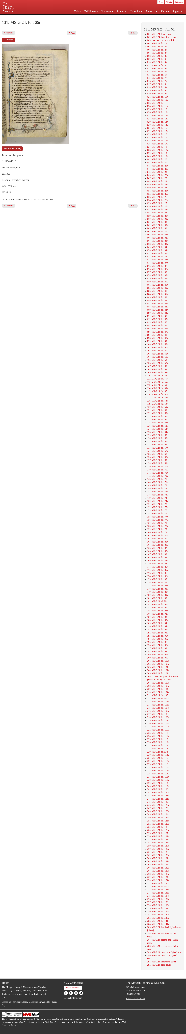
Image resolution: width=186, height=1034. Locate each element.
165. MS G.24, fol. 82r (157, 548)
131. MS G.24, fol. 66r (157, 441)
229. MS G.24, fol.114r (157, 752)
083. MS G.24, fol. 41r (157, 291)
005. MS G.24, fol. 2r (156, 46)
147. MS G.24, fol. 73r (157, 491)
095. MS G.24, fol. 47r (157, 328)
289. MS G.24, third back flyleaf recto (164, 952)
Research (151, 11)
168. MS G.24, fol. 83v (157, 557)
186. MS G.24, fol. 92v (157, 614)
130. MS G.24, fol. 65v (157, 438)
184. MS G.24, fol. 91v (157, 607)
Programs (107, 11)
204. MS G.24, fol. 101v (158, 670)
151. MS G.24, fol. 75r (157, 504)
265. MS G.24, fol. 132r (158, 864)
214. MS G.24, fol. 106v (158, 705)
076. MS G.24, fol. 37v (157, 269)
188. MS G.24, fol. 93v (157, 620)
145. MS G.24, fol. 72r (157, 485)
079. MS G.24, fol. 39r (157, 278)
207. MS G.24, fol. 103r (158, 683)
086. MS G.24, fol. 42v (157, 300)
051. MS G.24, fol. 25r (157, 191)
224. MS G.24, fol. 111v (158, 736)
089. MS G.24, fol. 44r (157, 310)
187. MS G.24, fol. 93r (157, 617)
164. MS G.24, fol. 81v (157, 545)
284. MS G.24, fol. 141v (158, 924)
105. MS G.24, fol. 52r (157, 360)
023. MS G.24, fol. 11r (157, 103)
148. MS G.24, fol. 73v (157, 494)
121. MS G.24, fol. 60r (157, 410)
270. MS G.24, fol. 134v (158, 880)
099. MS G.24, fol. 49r (157, 341)
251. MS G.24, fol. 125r (158, 820)
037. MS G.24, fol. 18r (157, 147)
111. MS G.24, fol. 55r (157, 379)
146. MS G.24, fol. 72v (157, 488)
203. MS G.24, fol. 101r (158, 667)
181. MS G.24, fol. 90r (157, 598)
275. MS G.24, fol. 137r (158, 896)
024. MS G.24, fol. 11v (157, 106)
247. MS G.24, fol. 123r (158, 808)
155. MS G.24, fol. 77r (157, 517)
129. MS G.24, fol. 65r (157, 435)
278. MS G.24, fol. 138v (158, 905)
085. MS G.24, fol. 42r (157, 297)
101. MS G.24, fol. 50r (157, 347)
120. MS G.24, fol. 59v (157, 407)
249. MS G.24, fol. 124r (158, 814)
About (165, 11)
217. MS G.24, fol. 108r (158, 714)
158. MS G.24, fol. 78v (157, 526)
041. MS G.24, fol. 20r (157, 159)
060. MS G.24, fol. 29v (157, 219)
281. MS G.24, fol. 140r (158, 914)
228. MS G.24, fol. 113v (158, 748)
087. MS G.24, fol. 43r (157, 303)
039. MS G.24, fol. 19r (157, 153)
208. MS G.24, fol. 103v (158, 686)
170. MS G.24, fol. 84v (157, 563)
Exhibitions (91, 11)
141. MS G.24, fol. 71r (157, 473)
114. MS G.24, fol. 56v (157, 388)
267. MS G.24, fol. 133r (158, 871)
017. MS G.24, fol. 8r (156, 84)
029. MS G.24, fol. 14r (157, 122)
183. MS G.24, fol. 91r (157, 604)
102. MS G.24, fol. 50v (157, 350)
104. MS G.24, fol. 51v (157, 357)
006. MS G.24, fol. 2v (157, 50)
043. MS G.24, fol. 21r (157, 165)
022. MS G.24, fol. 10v (157, 100)
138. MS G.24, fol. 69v (157, 463)
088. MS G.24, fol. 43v (157, 306)
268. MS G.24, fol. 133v (158, 874)
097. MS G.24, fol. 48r (157, 335)
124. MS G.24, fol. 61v (157, 419)
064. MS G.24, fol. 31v (157, 231)
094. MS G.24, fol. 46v (157, 325)
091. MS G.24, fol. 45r (157, 316)
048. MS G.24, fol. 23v (157, 181)
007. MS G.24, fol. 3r (156, 53)
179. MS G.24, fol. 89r (157, 592)
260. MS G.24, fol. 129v (158, 849)
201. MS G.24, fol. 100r (158, 661)
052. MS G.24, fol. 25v (157, 194)
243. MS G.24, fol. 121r (158, 795)
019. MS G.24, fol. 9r (156, 90)
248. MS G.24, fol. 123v (158, 811)
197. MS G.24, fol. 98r (157, 648)
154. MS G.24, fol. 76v (157, 513)
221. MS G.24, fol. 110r (158, 726)
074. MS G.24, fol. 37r (157, 263)
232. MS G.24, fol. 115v (158, 761)
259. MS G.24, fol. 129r (158, 845)
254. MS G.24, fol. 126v (158, 830)
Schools (121, 11)
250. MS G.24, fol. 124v (158, 817)
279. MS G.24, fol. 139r (158, 908)
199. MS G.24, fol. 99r (157, 654)
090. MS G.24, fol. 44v (157, 313)
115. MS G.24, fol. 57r (157, 391)
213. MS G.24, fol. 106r (158, 701)
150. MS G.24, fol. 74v (157, 501)
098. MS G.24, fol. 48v (157, 338)
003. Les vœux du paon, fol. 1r (161, 40)
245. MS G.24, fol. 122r (158, 802)
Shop (161, 2)
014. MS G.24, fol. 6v (157, 75)
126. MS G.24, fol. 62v (157, 426)
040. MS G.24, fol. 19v (157, 156)
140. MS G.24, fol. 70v (157, 469)
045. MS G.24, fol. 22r (157, 172)
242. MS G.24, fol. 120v (158, 792)
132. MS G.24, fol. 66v (157, 444)
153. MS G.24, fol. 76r (157, 510)
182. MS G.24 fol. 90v (157, 601)
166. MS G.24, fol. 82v (157, 551)
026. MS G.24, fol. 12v (157, 112)
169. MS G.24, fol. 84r (157, 560)
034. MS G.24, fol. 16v (157, 137)
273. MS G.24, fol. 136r (158, 889)
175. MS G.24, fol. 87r (157, 579)
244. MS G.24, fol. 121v (158, 799)
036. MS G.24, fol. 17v (157, 143)
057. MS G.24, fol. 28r (157, 209)
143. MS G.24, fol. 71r (157, 479)
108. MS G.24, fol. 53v (157, 369)
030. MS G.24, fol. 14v (157, 125)
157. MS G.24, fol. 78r (157, 523)
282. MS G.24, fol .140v (158, 918)
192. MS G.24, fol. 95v (157, 632)
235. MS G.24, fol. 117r (158, 770)
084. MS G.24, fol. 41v (157, 294)
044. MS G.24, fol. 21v (157, 169)
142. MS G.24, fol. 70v (157, 476)
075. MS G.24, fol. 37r (157, 266)
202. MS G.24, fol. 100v (158, 664)
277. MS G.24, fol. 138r (158, 902)
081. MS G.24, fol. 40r (157, 285)
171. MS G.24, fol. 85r (157, 567)
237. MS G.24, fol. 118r (158, 777)
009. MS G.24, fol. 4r (156, 59)
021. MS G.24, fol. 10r (157, 97)
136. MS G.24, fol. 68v (157, 457)
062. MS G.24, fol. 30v (157, 225)
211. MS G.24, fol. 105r (158, 695)
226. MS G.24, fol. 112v (158, 742)
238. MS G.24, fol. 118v (158, 780)
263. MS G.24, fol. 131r (158, 858)
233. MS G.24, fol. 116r (158, 764)
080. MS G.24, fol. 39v (157, 281)
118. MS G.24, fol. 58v (157, 401)
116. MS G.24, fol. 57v (157, 394)
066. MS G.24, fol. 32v (157, 238)
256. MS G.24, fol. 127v (158, 836)
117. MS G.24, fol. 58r (157, 397)
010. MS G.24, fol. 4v (157, 62)
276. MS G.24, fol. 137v (158, 899)
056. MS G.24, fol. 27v (157, 206)
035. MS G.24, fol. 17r (157, 140)
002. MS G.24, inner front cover (161, 37)
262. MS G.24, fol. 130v (158, 855)
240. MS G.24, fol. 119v (158, 786)
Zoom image (8, 40)
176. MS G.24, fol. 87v (157, 582)
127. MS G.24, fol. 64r (157, 429)
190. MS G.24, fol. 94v (157, 626)
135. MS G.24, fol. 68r (157, 454)
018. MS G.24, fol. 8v (157, 87)
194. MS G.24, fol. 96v (157, 639)
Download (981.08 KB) (12, 149)
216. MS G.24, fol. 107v (158, 711)
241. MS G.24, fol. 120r (158, 789)
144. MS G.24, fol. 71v (157, 482)
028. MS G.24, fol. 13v (157, 118)
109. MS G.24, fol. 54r (157, 372)
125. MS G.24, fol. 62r (157, 422)
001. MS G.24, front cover (159, 34)
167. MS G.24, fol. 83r (157, 554)
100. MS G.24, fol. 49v (157, 344)
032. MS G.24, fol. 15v (157, 131)
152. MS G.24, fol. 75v (157, 507)
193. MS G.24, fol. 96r (157, 636)
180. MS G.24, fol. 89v (157, 595)
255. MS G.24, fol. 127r (158, 833)
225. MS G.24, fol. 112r (158, 739)
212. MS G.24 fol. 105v (158, 698)
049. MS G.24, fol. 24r (157, 184)
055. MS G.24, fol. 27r (157, 203)
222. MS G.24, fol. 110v (158, 730)
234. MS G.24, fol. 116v (158, 767)
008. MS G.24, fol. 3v (157, 56)
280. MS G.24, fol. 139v (158, 911)
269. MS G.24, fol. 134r (158, 877)
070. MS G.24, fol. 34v (157, 250)
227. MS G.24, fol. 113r (158, 745)
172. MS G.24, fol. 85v (157, 570)
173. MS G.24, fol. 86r (157, 573)
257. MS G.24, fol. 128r (158, 839)
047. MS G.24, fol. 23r (157, 178)
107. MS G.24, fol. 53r (157, 366)
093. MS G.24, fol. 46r (157, 322)
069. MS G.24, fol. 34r (157, 247)
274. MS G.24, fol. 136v (158, 893)
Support (177, 11)
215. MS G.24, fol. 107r (158, 708)
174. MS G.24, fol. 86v (157, 576)
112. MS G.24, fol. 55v (157, 382)
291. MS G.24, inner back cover (161, 961)
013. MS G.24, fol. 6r (156, 71)
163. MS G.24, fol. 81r (157, 542)
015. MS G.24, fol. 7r (156, 78)
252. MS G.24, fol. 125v (158, 824)
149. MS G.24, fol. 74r (157, 498)
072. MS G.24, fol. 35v (157, 256)
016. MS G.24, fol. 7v (157, 81)
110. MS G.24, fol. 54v (157, 375)
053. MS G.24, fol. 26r (157, 197)
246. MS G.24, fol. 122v (158, 805)
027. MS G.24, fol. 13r (157, 115)
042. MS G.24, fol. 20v (157, 162)
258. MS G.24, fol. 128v (158, 842)
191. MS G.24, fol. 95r (157, 629)
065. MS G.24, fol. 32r (157, 234)
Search (179, 2)
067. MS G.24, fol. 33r (157, 241)
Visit (77, 11)
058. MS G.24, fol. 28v (157, 212)
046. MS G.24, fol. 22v (157, 175)
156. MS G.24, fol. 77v (157, 520)
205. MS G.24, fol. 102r (158, 673)
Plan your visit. (63, 16)
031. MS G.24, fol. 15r (157, 128)
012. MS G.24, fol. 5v (157, 68)
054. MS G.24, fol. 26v (157, 200)
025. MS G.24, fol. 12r (157, 109)
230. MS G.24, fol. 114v (158, 755)
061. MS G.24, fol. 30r (157, 222)
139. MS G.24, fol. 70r (157, 466)
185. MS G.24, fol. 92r (157, 610)
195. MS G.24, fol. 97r (157, 642)
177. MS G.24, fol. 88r (157, 585)
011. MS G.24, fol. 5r (156, 65)
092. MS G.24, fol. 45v (157, 319)
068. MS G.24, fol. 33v (157, 244)
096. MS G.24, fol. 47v (157, 332)
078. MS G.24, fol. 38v (157, 275)
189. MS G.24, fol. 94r (157, 623)
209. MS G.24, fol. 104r (158, 689)
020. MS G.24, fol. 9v (157, 93)
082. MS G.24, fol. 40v (157, 288)
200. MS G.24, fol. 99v (157, 657)
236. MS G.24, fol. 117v (158, 773)
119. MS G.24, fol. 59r (157, 404)
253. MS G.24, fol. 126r (158, 827)
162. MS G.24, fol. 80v (157, 538)
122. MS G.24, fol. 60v (157, 413)
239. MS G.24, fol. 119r (158, 783)
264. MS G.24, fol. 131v (158, 861)
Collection (136, 11)
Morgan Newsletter (72, 988)
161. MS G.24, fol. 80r (157, 535)
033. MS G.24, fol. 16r (157, 134)
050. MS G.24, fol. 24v (157, 187)
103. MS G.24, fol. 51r (157, 354)
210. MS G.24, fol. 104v (158, 692)
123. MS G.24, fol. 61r (157, 416)
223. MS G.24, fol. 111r (158, 733)
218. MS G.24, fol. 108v (158, 717)
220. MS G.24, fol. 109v (158, 723)
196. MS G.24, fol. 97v (157, 645)
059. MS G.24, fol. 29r (157, 216)
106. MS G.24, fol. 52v (157, 363)
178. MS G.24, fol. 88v (157, 589)
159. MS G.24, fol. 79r (157, 529)
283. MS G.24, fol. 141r (158, 921)
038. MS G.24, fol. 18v (157, 150)
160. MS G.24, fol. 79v (157, 532)
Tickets (169, 2)
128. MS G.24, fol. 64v (157, 432)
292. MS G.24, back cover (159, 965)
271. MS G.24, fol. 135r (158, 883)
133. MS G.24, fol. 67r (157, 448)
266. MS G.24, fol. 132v (158, 868)
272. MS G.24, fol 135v (158, 886)
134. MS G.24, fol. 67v (157, 451)
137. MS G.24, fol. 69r (157, 460)
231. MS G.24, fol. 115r (158, 758)
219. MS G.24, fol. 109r (158, 720)
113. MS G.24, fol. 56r (157, 385)
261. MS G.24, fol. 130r (158, 852)
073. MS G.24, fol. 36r (157, 259)
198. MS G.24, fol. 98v (157, 651)
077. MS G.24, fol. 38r (157, 272)
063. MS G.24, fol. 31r (157, 228)
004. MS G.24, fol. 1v (157, 43)
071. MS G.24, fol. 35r (157, 253)
